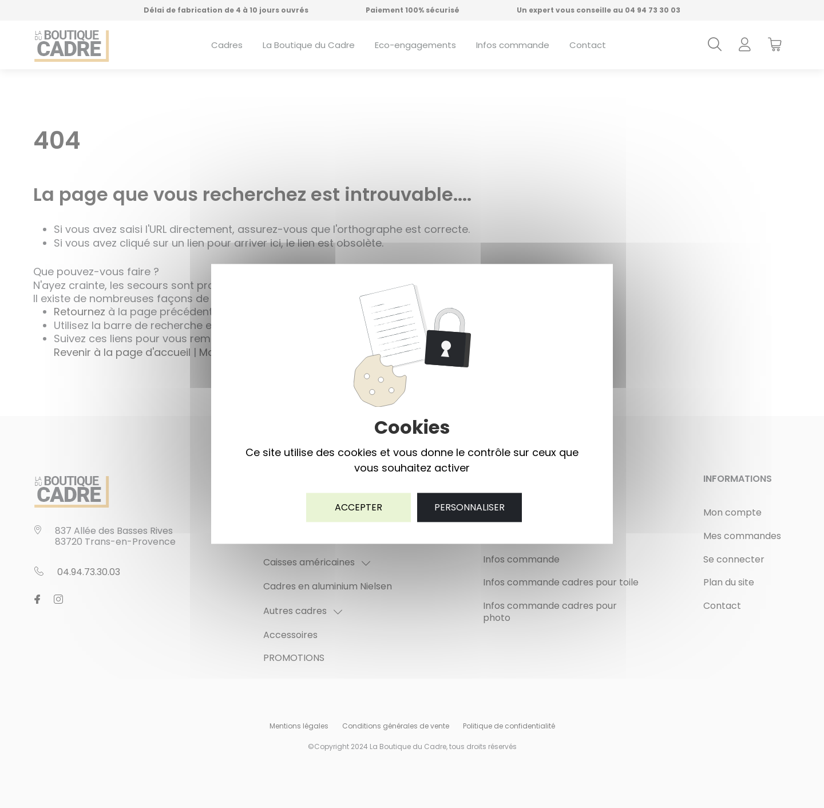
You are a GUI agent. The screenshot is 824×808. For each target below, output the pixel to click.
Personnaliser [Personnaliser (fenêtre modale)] (469, 507)
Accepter (358, 507)
